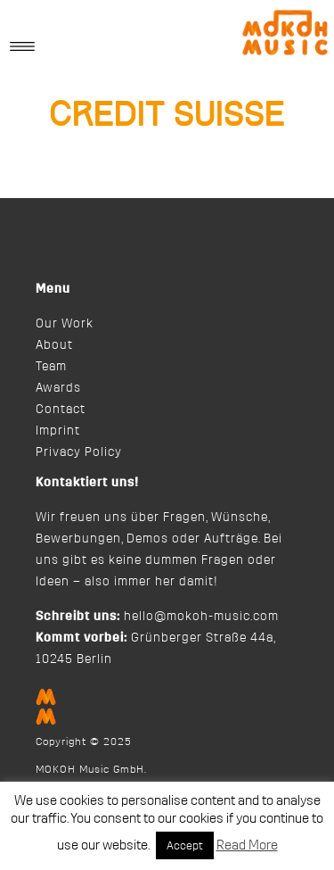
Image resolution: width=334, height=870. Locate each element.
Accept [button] (185, 845)
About (54, 345)
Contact (61, 409)
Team (51, 366)
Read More (247, 845)
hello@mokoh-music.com (201, 616)
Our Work (65, 324)
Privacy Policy (79, 452)
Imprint (58, 431)
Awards (58, 388)
